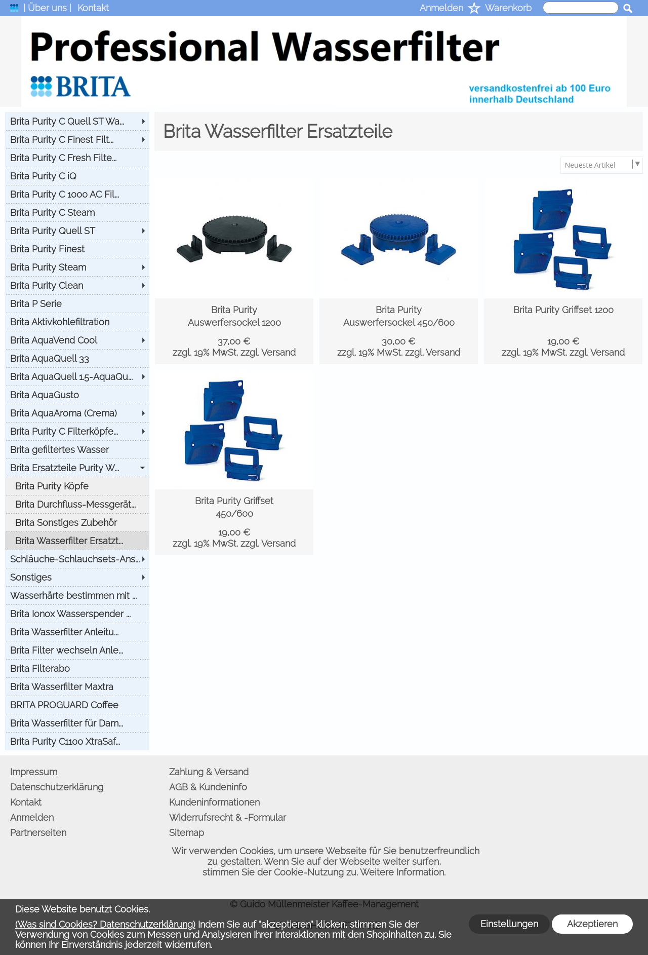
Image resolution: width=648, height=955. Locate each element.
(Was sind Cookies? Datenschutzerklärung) (105, 924)
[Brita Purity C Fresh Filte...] (77, 157)
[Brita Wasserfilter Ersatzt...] (77, 540)
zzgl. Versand (268, 352)
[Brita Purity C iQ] (77, 176)
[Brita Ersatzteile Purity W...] (77, 468)
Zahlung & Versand (209, 772)
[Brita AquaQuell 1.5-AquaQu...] (77, 376)
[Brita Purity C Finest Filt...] (77, 139)
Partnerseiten (38, 832)
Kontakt (93, 8)
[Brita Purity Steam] (77, 267)
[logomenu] (14, 11)
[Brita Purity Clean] (77, 285)
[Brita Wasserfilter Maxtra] (77, 686)
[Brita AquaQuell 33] (77, 358)
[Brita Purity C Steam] (77, 212)
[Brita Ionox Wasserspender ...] (77, 613)
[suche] (581, 8)
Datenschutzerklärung (56, 787)
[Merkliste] (474, 9)
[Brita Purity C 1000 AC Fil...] (77, 194)
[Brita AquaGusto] (77, 395)
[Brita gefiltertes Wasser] (77, 449)
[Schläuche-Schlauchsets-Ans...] (77, 559)
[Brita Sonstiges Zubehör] (77, 522)
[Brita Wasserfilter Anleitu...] (77, 632)
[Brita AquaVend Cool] (77, 340)
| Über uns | (47, 8)
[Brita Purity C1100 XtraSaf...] (77, 741)
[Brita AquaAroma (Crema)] (77, 413)
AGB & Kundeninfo (208, 787)
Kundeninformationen (214, 802)
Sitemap (186, 832)
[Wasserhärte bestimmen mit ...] (77, 595)
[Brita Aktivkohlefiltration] (77, 322)
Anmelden (441, 8)
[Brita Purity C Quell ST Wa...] (77, 121)
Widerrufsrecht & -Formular (227, 817)
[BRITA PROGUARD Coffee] (77, 705)
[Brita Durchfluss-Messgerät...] (77, 504)
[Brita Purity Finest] (77, 249)
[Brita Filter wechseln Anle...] (77, 650)
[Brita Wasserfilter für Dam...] (77, 723)
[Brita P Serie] (77, 303)
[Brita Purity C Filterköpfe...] (77, 431)
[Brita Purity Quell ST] (77, 230)
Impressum (33, 772)
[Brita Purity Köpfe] (77, 486)
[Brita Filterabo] (77, 668)
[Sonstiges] (77, 577)
